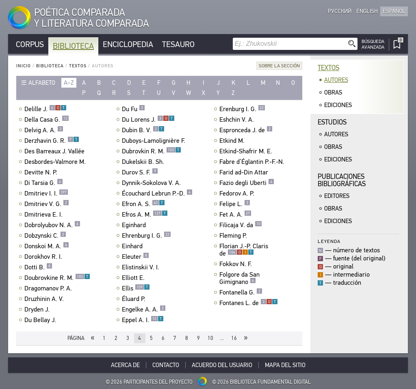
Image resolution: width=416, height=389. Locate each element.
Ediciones (338, 105)
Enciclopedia (128, 44)
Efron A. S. (143, 204)
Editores (336, 196)
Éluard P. (134, 299)
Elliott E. (134, 278)
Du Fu (133, 109)
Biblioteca (73, 46)
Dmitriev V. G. (46, 204)
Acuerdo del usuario (222, 365)
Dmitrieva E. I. (44, 214)
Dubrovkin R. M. (151, 151)
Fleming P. (234, 235)
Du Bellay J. (41, 320)
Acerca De (125, 365)
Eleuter (135, 256)
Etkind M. (233, 140)
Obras (333, 92)
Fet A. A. (235, 214)
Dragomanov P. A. (49, 288)
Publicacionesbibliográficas (342, 180)
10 (210, 338)
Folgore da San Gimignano (239, 278)
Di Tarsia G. (43, 183)
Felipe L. (234, 204)
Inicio (23, 66)
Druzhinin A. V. (45, 299)
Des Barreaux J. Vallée (55, 151)
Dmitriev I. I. (46, 193)
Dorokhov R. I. (44, 256)
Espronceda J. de (246, 130)
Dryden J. (38, 309)
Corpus (30, 44)
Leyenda (329, 241)
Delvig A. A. (43, 130)
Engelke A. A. (144, 309)
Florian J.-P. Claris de (243, 250)
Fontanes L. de (248, 303)
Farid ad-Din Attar (244, 172)
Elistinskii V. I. (141, 267)
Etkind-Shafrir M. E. (246, 151)
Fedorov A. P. (237, 193)
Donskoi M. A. (46, 246)
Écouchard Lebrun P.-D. (157, 193)
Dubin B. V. (143, 130)
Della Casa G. (46, 119)
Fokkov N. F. (236, 264)
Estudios (332, 122)
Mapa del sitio (285, 365)
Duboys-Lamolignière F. (154, 140)
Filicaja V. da (240, 225)
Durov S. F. (140, 172)
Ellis (136, 288)
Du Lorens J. (148, 119)
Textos (78, 66)
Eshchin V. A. (237, 119)
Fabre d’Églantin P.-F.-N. (252, 161)
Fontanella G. (240, 292)
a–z (69, 82)
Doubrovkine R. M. (57, 278)
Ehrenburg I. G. (146, 235)
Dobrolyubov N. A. (52, 225)
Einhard (133, 246)
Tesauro (178, 44)
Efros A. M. (145, 214)
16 (234, 338)
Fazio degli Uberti (246, 183)
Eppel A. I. (143, 320)
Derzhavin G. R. (51, 140)
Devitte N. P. (41, 172)
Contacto (165, 365)
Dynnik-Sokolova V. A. (152, 183)
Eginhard (135, 225)
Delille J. (45, 109)
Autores (336, 80)
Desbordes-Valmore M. (56, 161)
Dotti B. (38, 267)
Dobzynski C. (45, 235)
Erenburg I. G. (242, 109)
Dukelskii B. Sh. (144, 161)
